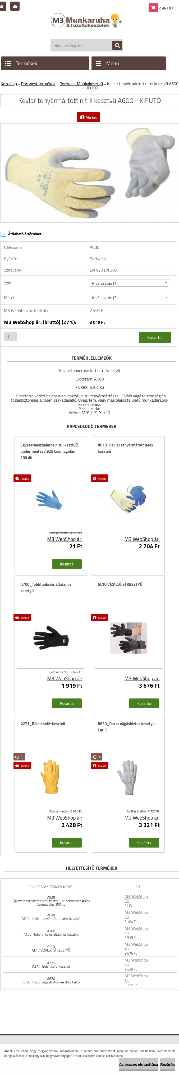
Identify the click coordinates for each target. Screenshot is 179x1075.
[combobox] (129, 283)
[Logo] (87, 25)
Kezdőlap (9, 83)
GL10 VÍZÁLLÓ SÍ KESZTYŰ (120, 584)
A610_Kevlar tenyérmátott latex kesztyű (125, 448)
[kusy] (10, 336)
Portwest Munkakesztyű (81, 83)
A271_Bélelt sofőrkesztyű (42, 724)
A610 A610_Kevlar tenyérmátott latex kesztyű (51, 916)
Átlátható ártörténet (21, 234)
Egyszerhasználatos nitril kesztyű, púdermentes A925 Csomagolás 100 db (49, 451)
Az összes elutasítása (138, 1064)
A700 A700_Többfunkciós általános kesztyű (51, 932)
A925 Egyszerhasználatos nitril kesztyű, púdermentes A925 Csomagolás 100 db (51, 901)
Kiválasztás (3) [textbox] (105, 297)
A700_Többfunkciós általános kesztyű (45, 587)
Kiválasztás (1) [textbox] (105, 283)
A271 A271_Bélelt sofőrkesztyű (51, 964)
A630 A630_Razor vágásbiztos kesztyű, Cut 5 (51, 980)
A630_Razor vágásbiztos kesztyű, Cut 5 (127, 727)
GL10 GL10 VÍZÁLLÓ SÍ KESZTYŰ (51, 948)
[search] (114, 46)
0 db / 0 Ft (167, 8)
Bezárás (167, 1064)
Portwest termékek (38, 83)
